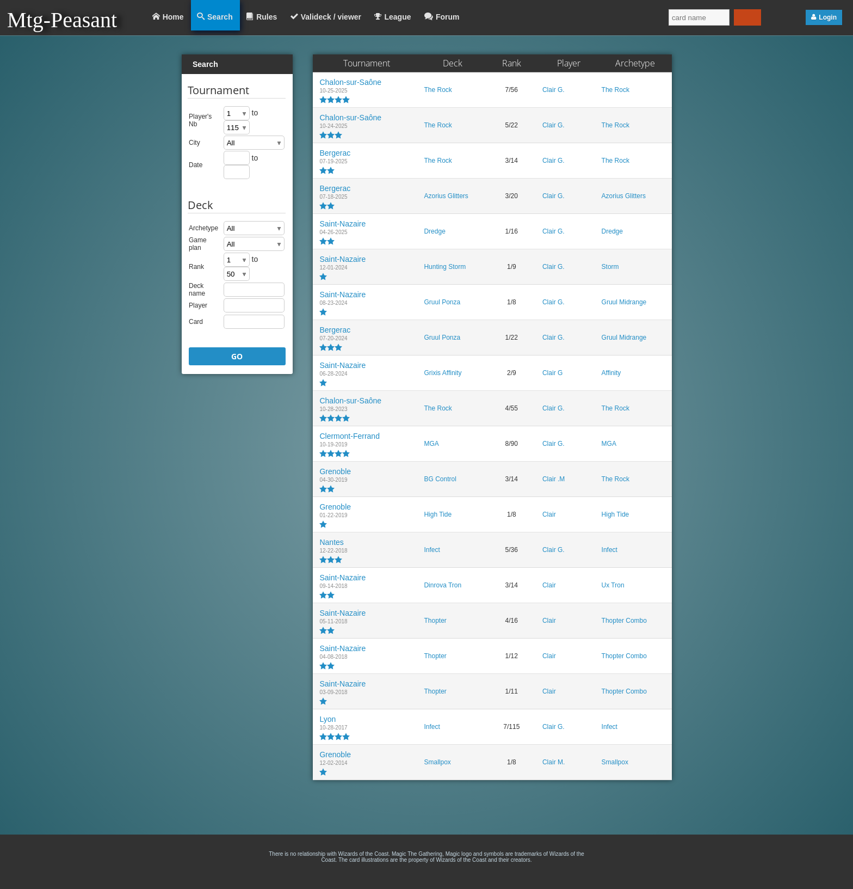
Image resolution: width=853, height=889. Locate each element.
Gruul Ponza (442, 302)
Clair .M (553, 479)
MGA (431, 443)
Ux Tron (613, 585)
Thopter (435, 620)
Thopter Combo (624, 620)
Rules (266, 17)
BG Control (440, 479)
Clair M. (553, 762)
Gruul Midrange (624, 302)
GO (237, 356)
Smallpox (437, 762)
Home (173, 17)
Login (828, 17)
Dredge (434, 231)
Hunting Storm (445, 267)
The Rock (438, 90)
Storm (610, 267)
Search (220, 17)
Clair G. (553, 90)
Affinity (611, 373)
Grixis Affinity (442, 373)
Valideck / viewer (331, 17)
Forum (448, 17)
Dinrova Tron (442, 585)
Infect (432, 550)
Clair (549, 514)
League (397, 17)
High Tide (438, 514)
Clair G (552, 373)
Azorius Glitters (446, 196)
